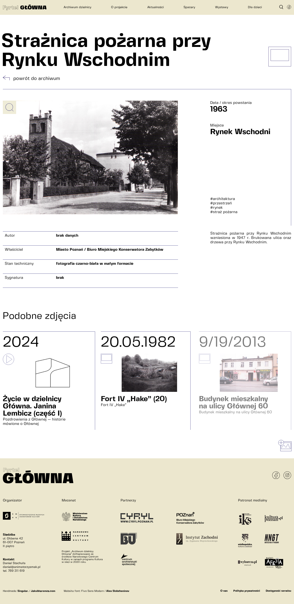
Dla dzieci (255, 7)
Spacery (189, 7)
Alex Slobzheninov (117, 591)
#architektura (222, 199)
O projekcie (119, 7)
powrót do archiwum (36, 78)
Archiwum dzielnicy (77, 7)
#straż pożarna (223, 212)
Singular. (22, 591)
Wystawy (221, 7)
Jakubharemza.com (43, 591)
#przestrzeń (221, 203)
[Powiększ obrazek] (9, 107)
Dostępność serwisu (278, 591)
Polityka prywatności (246, 591)
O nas (224, 591)
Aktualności (155, 7)
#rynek (216, 208)
